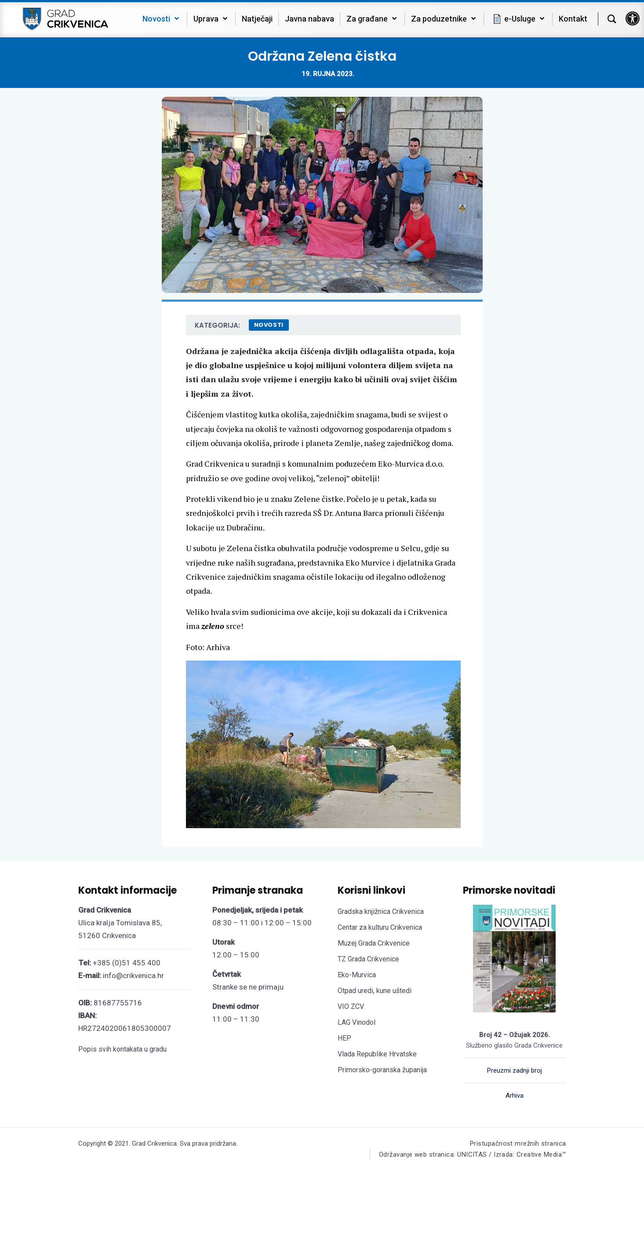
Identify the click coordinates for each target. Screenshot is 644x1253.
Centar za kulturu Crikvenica (380, 927)
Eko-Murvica (357, 975)
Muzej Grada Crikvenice (374, 943)
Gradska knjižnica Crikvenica (381, 911)
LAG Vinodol (356, 1022)
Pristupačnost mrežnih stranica (518, 1143)
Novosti (269, 325)
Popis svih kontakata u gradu (122, 1049)
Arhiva (515, 1096)
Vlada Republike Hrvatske (377, 1054)
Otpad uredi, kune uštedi (374, 990)
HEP (344, 1038)
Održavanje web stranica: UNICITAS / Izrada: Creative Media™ (472, 1154)
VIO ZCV (351, 1006)
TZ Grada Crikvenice (368, 959)
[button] (632, 18)
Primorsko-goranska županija (382, 1070)
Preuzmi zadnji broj (514, 1070)
